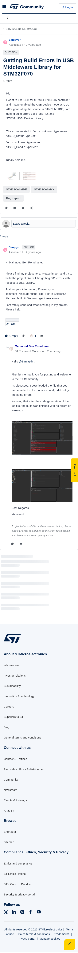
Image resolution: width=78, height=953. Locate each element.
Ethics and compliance (18, 863)
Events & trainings (15, 800)
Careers (9, 706)
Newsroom (10, 789)
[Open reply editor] (39, 224)
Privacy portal (26, 938)
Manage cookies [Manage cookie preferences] (50, 938)
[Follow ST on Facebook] (30, 913)
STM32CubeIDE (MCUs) (21, 28)
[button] (4, 7)
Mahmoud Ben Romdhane (32, 346)
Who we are (11, 665)
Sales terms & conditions (34, 934)
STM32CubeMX (44, 189)
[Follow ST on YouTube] (39, 913)
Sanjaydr (15, 39)
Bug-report (13, 198)
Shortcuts (10, 831)
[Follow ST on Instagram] (22, 913)
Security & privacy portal (19, 894)
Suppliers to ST (13, 716)
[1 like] (33, 336)
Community (11, 779)
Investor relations (15, 675)
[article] (39, 292)
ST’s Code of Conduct (18, 884)
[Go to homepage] (12, 643)
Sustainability (12, 685)
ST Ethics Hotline (15, 873)
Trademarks (61, 934)
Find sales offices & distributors (24, 769)
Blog (7, 727)
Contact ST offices (15, 758)
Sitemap (9, 842)
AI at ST (9, 810)
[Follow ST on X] (6, 913)
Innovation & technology (19, 696)
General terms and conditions (22, 737)
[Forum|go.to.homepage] (27, 7)
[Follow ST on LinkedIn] (14, 913)
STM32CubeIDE (16, 189)
